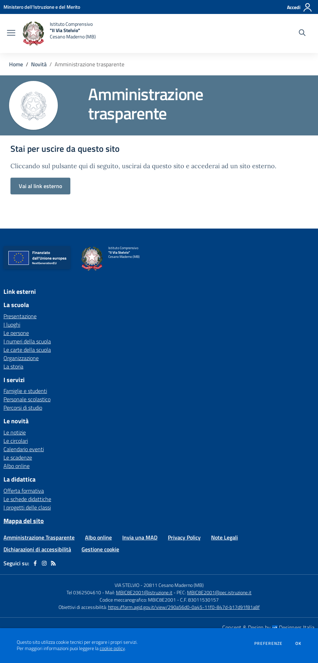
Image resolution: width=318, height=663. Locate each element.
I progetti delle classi (27, 507)
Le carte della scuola (27, 349)
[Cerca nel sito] (302, 33)
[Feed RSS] (53, 563)
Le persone (16, 333)
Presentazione (20, 316)
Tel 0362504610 (84, 592)
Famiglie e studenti (25, 391)
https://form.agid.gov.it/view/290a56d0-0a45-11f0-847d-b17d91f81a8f (184, 607)
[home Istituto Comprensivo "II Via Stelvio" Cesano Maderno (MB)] (59, 33)
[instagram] (44, 563)
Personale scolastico (27, 399)
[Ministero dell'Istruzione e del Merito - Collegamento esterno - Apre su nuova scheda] (41, 6)
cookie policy (112, 648)
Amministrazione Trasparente (39, 537)
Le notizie (14, 432)
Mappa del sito (23, 521)
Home (16, 64)
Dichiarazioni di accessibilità (37, 549)
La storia (13, 366)
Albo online (16, 466)
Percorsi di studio (22, 407)
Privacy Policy (184, 537)
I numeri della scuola (27, 341)
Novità (39, 64)
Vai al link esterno (40, 186)
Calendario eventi (23, 449)
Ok (298, 643)
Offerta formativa (23, 490)
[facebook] (35, 563)
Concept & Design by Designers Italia (268, 627)
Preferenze (268, 643)
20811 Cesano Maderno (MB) (174, 585)
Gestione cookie (100, 549)
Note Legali (224, 537)
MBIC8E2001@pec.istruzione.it (219, 592)
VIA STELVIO (127, 585)
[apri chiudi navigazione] (11, 33)
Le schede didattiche (27, 499)
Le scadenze (17, 457)
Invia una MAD (139, 537)
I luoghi (11, 324)
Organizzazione (21, 358)
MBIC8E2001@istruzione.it (144, 592)
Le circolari (15, 441)
